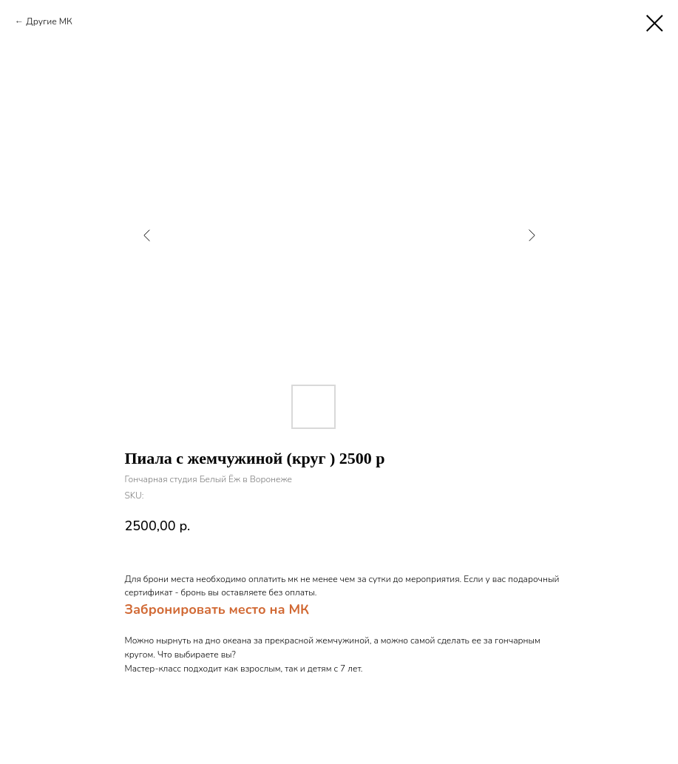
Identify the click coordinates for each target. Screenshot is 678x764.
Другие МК (49, 21)
